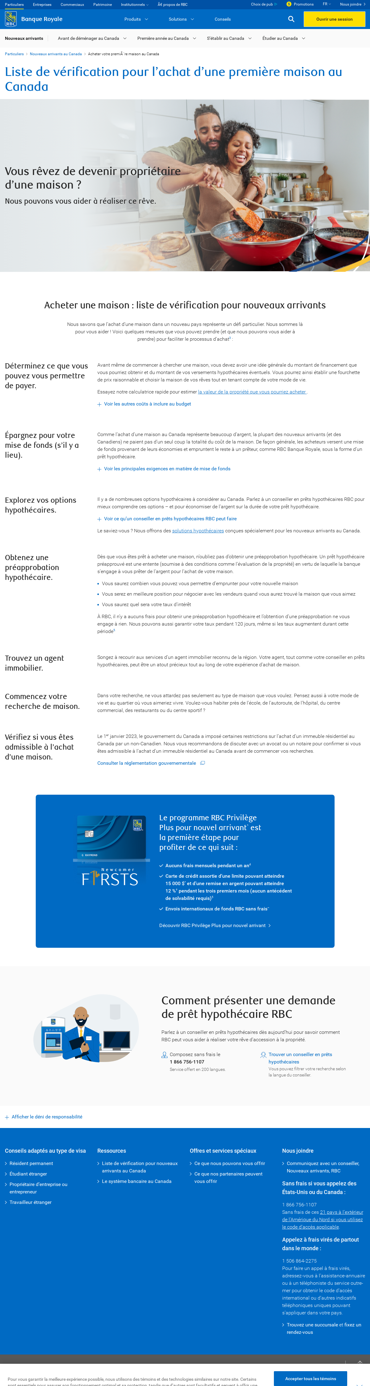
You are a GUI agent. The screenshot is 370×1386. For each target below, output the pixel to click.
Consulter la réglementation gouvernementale (147, 763)
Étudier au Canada (280, 38)
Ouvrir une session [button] (334, 19)
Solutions (178, 19)
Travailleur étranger (30, 1202)
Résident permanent (31, 1163)
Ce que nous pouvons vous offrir (229, 1163)
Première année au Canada (163, 38)
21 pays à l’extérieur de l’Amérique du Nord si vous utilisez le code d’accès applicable (322, 1219)
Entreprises (42, 4)
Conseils (223, 19)
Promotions (304, 4)
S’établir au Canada (225, 38)
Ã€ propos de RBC (173, 4)
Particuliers (14, 4)
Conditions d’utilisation (30, 1374)
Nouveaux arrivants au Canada (56, 54)
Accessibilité (72, 1374)
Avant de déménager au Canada (88, 38)
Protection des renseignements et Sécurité (134, 1374)
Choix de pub (262, 4)
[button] (291, 19)
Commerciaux (72, 4)
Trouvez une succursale (312, 1325)
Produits (132, 19)
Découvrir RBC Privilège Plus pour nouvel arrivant (212, 925)
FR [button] (325, 4)
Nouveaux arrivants (24, 38)
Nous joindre (350, 4)
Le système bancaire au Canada (137, 1181)
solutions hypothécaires (198, 531)
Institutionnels (133, 4)
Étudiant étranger (28, 1174)
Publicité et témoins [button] (205, 1374)
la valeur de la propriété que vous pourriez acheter (252, 392)
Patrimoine (102, 4)
